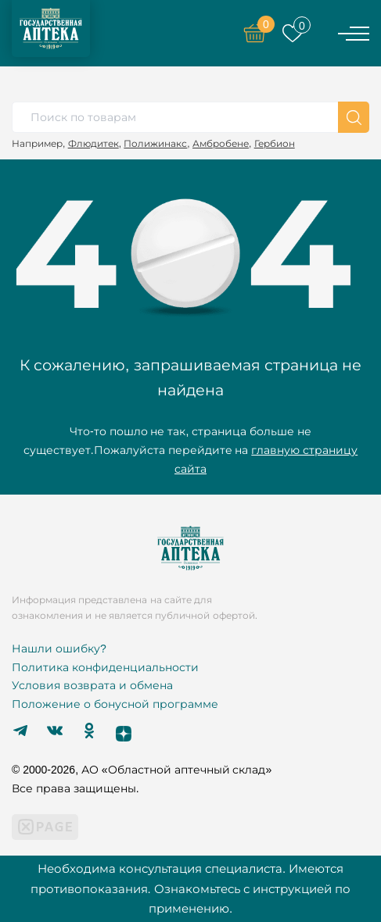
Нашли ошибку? (59, 648)
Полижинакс (155, 143)
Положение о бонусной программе (115, 704)
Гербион (274, 143)
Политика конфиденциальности (105, 667)
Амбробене (220, 143)
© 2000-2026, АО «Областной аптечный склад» (141, 770)
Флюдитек (93, 143)
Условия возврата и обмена (92, 685)
